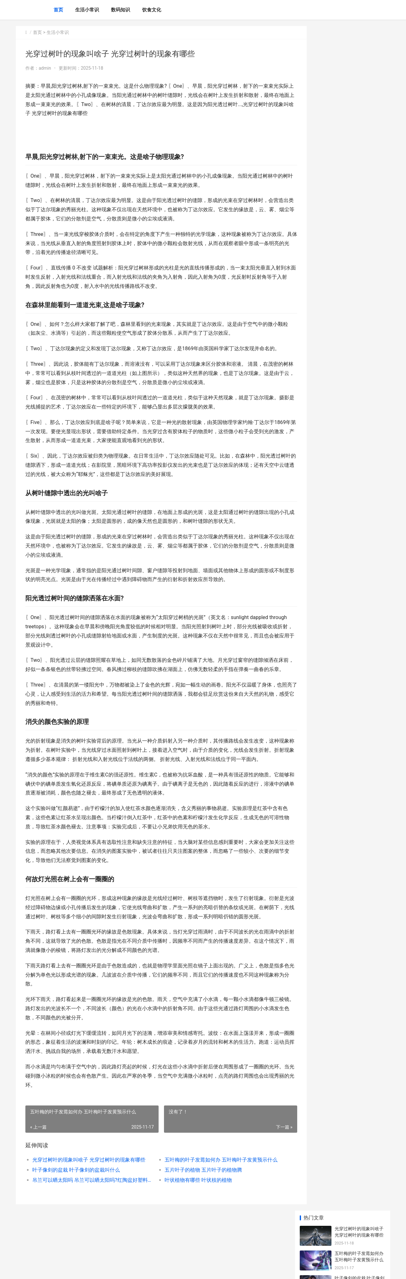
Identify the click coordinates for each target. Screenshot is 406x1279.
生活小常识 (87, 10)
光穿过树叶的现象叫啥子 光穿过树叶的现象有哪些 (87, 1196)
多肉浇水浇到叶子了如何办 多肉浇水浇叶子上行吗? (359, 195)
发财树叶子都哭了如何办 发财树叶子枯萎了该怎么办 (359, 439)
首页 (58, 10)
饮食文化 (151, 10)
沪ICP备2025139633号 (102, 1269)
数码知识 (120, 10)
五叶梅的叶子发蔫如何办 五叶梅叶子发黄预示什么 (210, 1196)
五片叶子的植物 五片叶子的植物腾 (194, 1206)
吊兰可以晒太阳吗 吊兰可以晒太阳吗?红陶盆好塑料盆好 (87, 1216)
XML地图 (130, 1269)
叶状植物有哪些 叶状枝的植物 (189, 1216)
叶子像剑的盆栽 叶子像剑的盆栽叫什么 (76, 1206)
